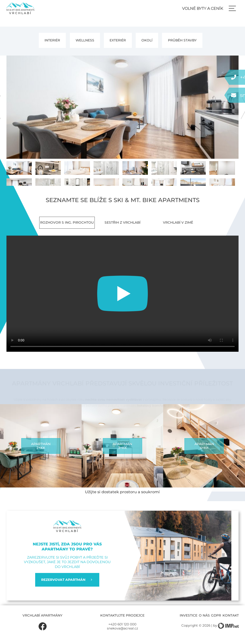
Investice (188, 615)
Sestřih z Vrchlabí (122, 222)
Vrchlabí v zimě (178, 222)
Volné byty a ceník (202, 8)
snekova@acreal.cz (122, 628)
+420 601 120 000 (122, 624)
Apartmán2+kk (40, 446)
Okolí (146, 40)
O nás (204, 615)
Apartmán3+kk (122, 446)
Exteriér (118, 40)
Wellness (85, 40)
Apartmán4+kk (204, 446)
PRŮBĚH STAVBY (182, 40)
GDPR (216, 615)
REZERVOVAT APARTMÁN (67, 580)
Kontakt (231, 615)
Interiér (52, 40)
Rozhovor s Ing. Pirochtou (67, 222)
